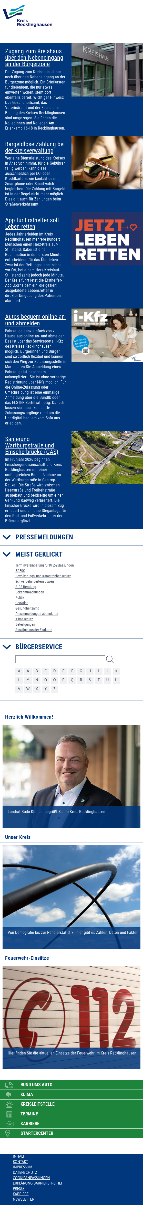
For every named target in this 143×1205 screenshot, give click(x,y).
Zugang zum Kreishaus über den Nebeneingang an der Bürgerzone (34, 58)
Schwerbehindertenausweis (34, 581)
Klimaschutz (24, 619)
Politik (19, 597)
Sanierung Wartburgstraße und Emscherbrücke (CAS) (31, 445)
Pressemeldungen (44, 537)
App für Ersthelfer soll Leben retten (32, 223)
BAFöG (20, 571)
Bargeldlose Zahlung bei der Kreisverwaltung (35, 147)
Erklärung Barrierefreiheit (38, 1183)
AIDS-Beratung (25, 587)
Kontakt (20, 1162)
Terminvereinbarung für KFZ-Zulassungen (44, 565)
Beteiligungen (25, 624)
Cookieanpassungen (31, 1178)
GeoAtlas (21, 603)
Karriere (21, 1194)
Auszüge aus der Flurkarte (33, 630)
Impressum (22, 1167)
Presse (19, 1189)
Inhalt (19, 1156)
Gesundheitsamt (27, 608)
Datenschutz (25, 1172)
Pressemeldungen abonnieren (36, 614)
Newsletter (23, 1199)
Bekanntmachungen (29, 592)
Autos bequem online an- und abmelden (35, 320)
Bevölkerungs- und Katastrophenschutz (43, 576)
